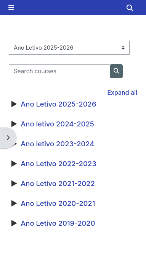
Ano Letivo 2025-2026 (58, 104)
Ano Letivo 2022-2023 (58, 163)
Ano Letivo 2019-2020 (58, 223)
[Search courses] (59, 71)
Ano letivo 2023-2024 (57, 143)
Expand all (122, 92)
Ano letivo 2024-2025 (57, 124)
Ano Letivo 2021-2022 (58, 183)
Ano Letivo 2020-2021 (58, 203)
